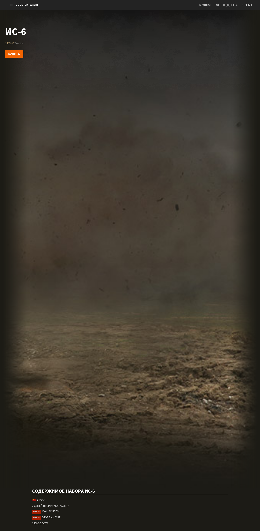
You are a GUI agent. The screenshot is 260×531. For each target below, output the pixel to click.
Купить (14, 53)
